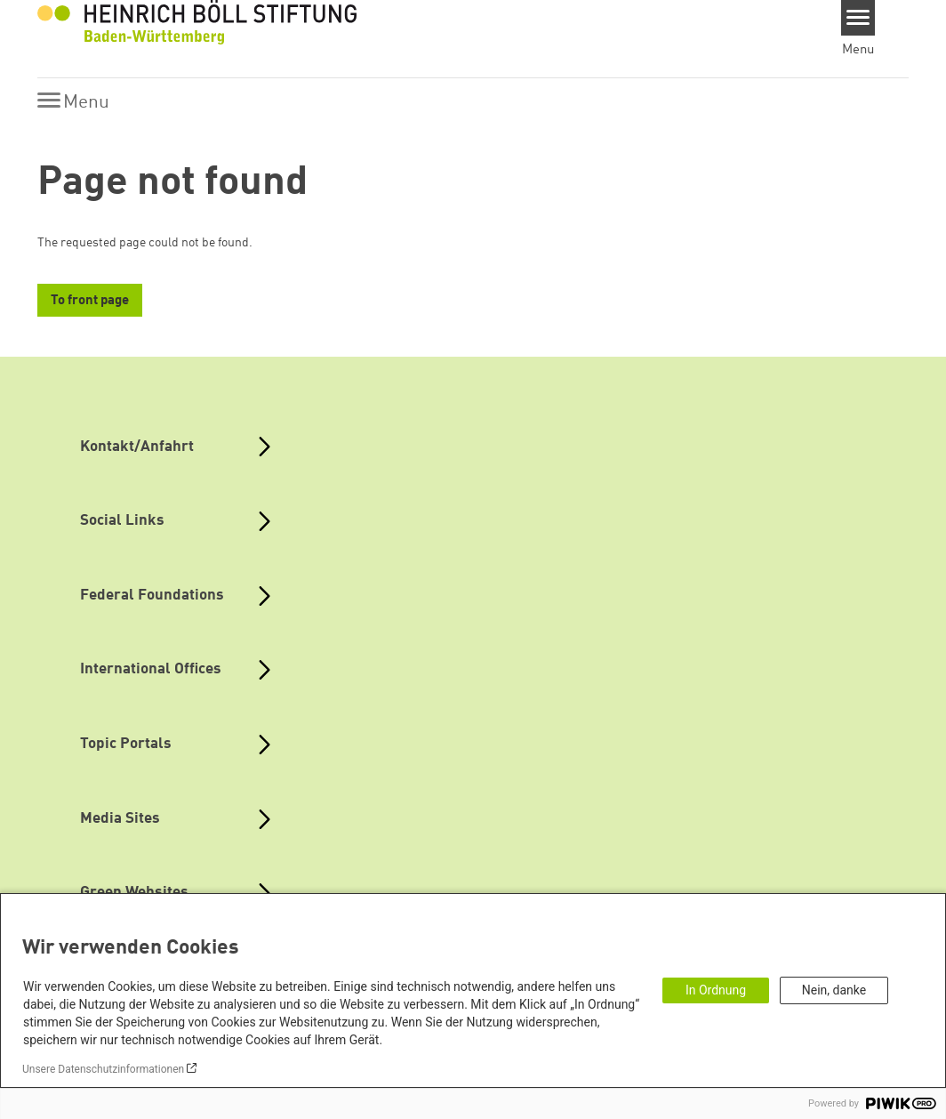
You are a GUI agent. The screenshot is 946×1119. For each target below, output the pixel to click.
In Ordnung (715, 990)
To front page (90, 301)
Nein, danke (834, 990)
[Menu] (858, 18)
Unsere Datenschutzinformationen (103, 1069)
